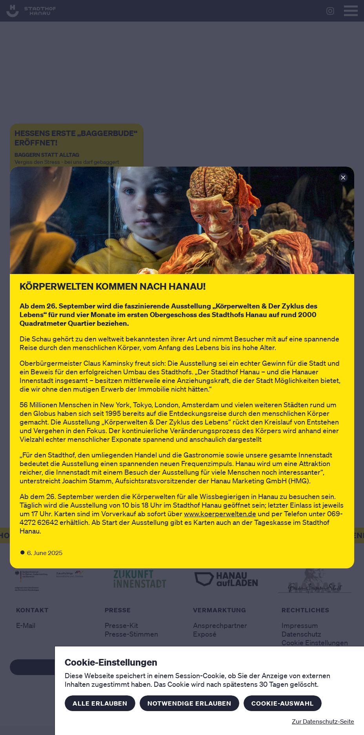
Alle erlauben (100, 703)
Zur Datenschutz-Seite (323, 721)
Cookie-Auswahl (282, 703)
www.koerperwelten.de (220, 513)
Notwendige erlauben (189, 703)
